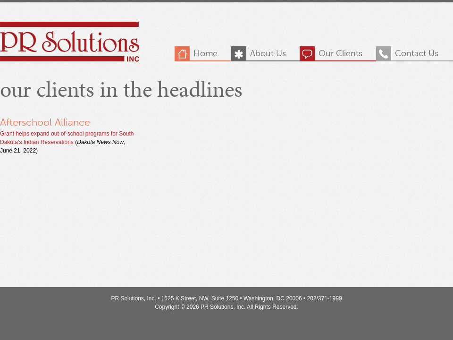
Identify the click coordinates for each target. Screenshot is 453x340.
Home (205, 53)
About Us (268, 53)
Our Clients (340, 53)
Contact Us (416, 53)
